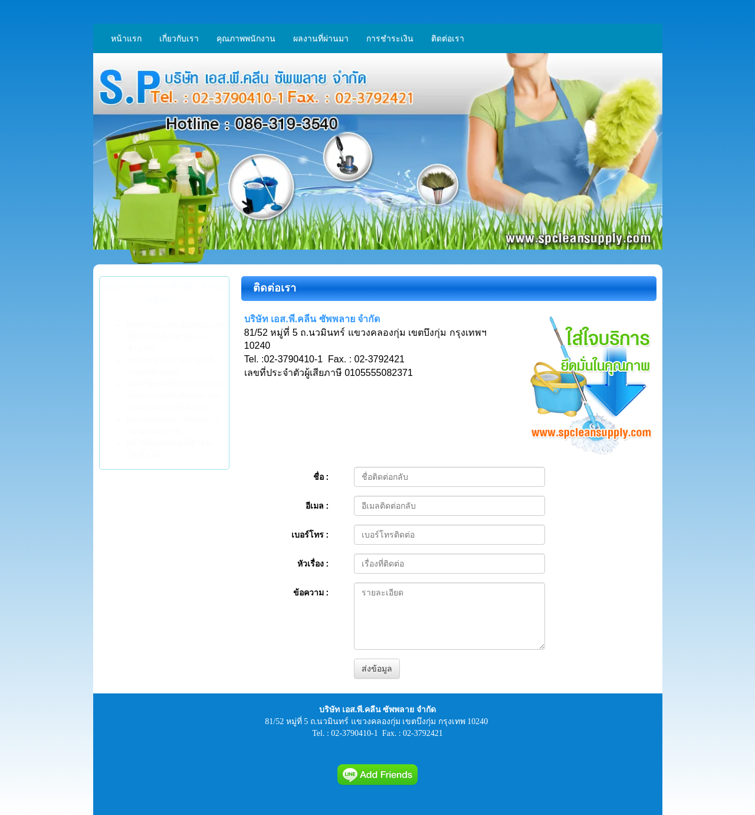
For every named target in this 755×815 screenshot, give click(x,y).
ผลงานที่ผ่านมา (321, 38)
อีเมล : (317, 505)
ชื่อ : (321, 477)
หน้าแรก (126, 38)
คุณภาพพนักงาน (245, 38)
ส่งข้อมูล (377, 668)
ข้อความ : (311, 592)
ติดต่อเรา (447, 38)
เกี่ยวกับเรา (179, 38)
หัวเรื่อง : (313, 563)
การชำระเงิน (389, 38)
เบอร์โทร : (310, 534)
